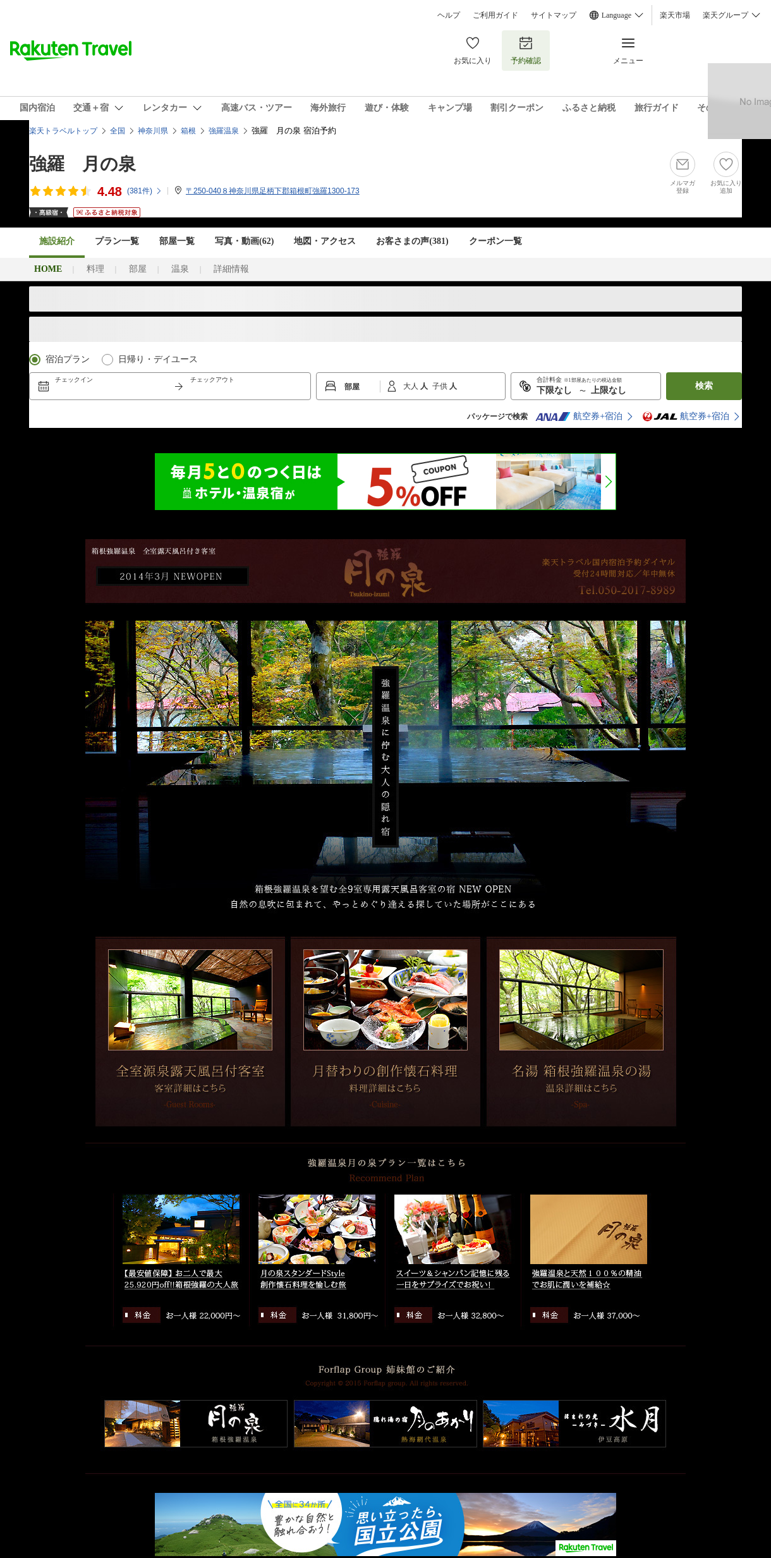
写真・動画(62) (244, 241)
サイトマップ (553, 15)
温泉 (180, 269)
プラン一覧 (117, 241)
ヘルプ (448, 15)
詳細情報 (231, 269)
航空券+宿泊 (578, 416)
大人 (411, 386)
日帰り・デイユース (158, 359)
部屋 (138, 269)
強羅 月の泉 (82, 164)
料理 (95, 269)
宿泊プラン (68, 359)
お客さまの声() (412, 241)
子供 (440, 386)
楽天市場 (675, 15)
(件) (144, 191)
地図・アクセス (325, 241)
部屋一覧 (177, 241)
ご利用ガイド (495, 15)
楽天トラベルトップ (63, 130)
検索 (704, 386)
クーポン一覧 (495, 241)
